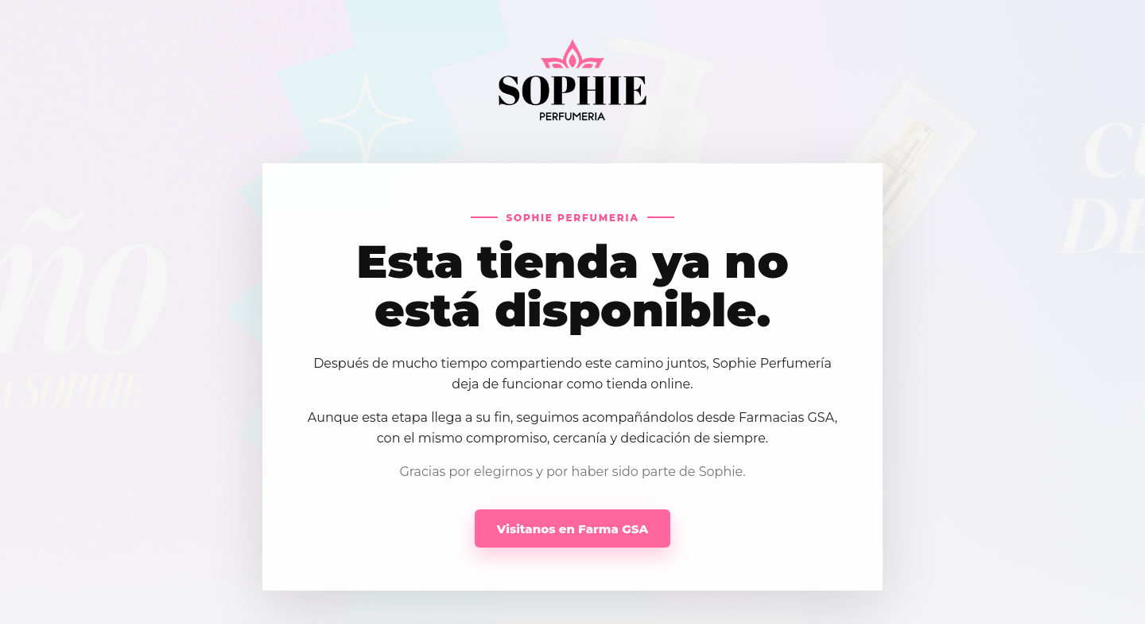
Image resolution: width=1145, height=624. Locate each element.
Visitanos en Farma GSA (572, 528)
